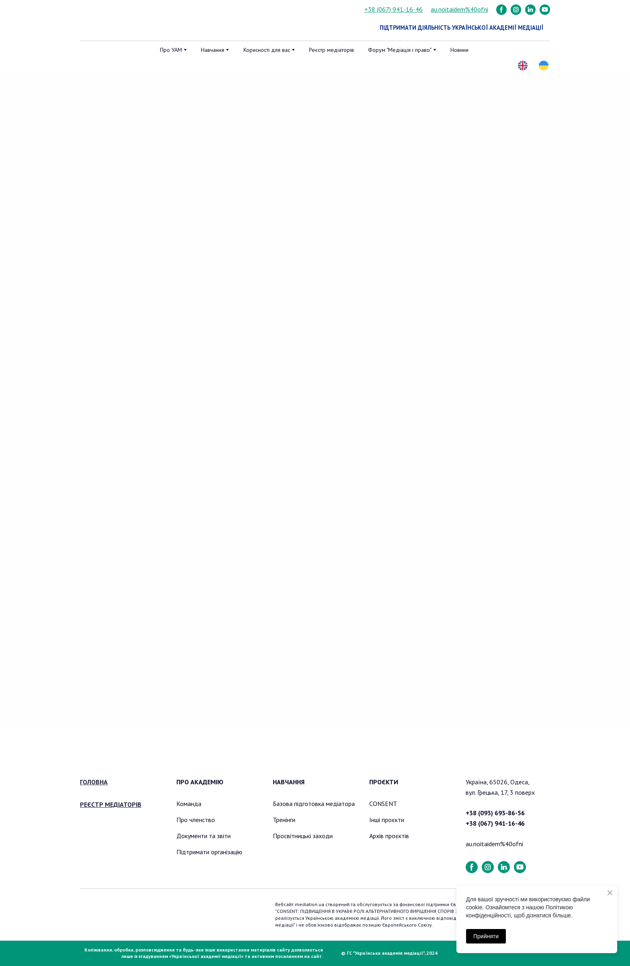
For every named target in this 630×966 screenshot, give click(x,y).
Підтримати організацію (209, 852)
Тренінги (284, 820)
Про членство (195, 820)
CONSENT (383, 804)
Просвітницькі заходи (303, 836)
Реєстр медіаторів (331, 49)
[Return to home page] (121, 20)
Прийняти (486, 936)
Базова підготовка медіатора (314, 804)
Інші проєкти (386, 820)
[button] (501, 9)
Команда (188, 804)
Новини (459, 49)
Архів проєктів (389, 836)
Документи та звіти (203, 836)
